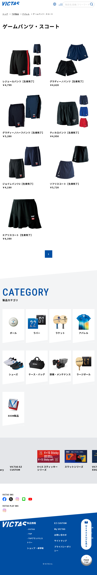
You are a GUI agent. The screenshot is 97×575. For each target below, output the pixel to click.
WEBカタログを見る (86, 536)
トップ (5, 14)
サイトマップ (60, 540)
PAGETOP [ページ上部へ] (86, 561)
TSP (30, 533)
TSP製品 (15, 14)
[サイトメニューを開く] (61, 4)
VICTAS (31, 529)
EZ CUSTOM (60, 523)
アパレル (25, 14)
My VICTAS (59, 529)
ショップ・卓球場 (35, 548)
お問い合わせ (60, 534)
